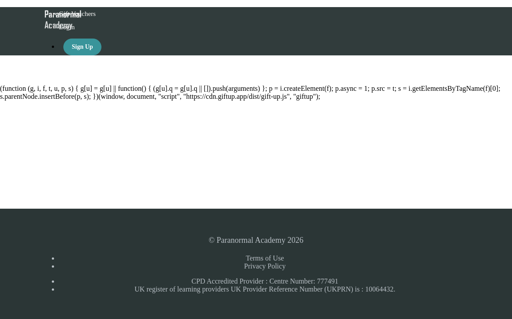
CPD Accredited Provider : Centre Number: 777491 (264, 281)
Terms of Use (265, 258)
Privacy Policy (265, 266)
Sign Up (82, 46)
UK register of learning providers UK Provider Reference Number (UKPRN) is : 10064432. (265, 289)
